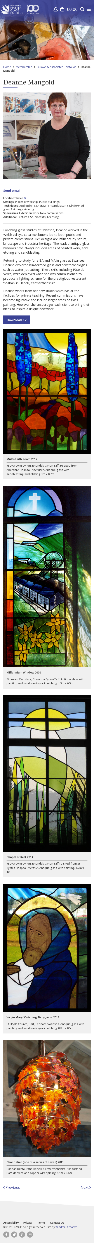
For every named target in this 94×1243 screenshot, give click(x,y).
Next (86, 1187)
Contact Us (57, 1223)
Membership (24, 67)
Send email (12, 190)
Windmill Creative (66, 1227)
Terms (41, 1223)
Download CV (17, 320)
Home (7, 67)
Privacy (28, 1223)
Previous (11, 1187)
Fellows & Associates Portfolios (56, 67)
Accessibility (11, 1223)
